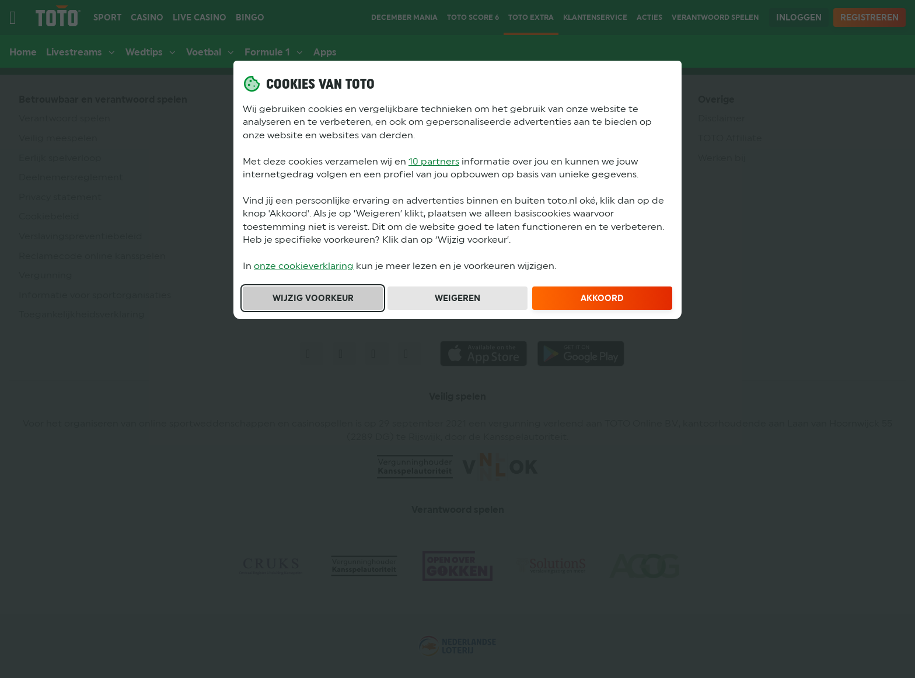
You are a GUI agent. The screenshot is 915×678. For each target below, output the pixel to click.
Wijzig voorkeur (313, 298)
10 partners (433, 161)
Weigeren (457, 298)
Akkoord (602, 298)
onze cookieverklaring (304, 265)
